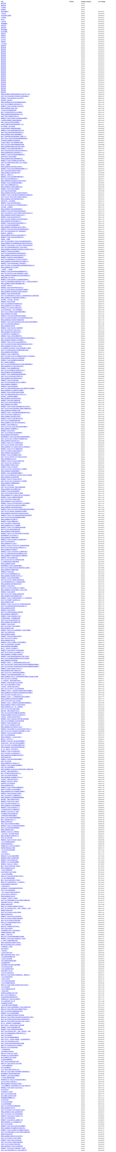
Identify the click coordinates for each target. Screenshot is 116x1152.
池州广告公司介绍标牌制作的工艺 (10, 573)
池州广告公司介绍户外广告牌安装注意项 (12, 559)
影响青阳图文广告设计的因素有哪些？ (12, 565)
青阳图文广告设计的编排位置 (9, 557)
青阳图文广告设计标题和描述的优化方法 (12, 130)
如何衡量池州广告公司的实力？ (10, 535)
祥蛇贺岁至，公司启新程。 (8, 201)
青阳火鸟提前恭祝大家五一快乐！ (10, 954)
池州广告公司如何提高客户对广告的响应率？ (14, 231)
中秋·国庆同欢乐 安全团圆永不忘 (10, 334)
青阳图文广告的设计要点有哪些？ (10, 251)
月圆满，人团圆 (5, 239)
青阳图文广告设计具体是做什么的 (10, 723)
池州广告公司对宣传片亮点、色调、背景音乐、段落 (16, 908)
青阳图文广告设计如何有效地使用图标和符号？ (14, 271)
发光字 (3, 19)
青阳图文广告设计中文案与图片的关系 (12, 418)
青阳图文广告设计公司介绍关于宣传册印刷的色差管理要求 (17, 509)
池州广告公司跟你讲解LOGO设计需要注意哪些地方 (15, 900)
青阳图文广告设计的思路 (8, 301)
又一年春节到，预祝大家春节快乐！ (11, 680)
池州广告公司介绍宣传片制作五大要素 (12, 493)
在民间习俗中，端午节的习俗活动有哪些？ (13, 743)
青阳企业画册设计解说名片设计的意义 (12, 1136)
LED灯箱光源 (5, 1099)
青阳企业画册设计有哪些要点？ (10, 428)
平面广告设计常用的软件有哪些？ (10, 823)
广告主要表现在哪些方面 (8, 956)
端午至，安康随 (5, 164)
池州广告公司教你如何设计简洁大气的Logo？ (14, 394)
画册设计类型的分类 (6, 821)
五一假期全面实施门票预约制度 (10, 561)
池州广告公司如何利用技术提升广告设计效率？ (14, 247)
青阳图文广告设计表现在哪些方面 (10, 1027)
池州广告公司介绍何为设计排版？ (10, 708)
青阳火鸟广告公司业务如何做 (9, 1047)
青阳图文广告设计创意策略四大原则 (11, 455)
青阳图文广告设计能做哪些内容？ (10, 368)
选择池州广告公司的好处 (8, 783)
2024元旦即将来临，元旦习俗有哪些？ (12, 309)
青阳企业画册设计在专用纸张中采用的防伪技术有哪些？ (17, 692)
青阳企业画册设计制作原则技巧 (10, 434)
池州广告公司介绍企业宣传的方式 (10, 620)
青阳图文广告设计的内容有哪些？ (10, 577)
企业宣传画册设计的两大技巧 (9, 884)
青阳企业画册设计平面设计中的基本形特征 (13, 704)
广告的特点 (4, 852)
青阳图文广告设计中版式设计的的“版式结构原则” (15, 719)
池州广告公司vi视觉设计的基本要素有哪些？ (13, 311)
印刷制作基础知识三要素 (8, 848)
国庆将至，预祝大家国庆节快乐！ (10, 711)
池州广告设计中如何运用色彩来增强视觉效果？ (14, 138)
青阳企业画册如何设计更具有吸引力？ (12, 152)
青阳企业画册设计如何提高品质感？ (11, 398)
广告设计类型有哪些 (6, 874)
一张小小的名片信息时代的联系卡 (10, 892)
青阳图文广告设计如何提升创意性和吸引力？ (14, 223)
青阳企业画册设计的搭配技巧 (9, 384)
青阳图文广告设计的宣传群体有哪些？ (12, 759)
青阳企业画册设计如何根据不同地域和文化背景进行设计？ (17, 249)
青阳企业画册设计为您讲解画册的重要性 (12, 797)
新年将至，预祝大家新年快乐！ (10, 771)
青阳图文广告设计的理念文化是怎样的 (12, 682)
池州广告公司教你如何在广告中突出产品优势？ (14, 259)
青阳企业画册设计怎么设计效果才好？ (12, 501)
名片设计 (3, 39)
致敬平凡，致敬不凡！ (7, 174)
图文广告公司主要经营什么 (8, 995)
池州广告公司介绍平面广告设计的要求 (12, 444)
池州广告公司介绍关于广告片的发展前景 (12, 688)
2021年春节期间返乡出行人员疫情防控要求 (13, 582)
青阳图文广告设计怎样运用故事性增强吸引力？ (14, 168)
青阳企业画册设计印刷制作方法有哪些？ (12, 340)
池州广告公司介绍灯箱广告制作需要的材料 (13, 487)
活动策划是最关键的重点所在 (9, 997)
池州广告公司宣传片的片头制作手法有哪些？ (14, 505)
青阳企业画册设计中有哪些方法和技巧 (12, 654)
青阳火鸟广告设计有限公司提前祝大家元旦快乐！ (15, 985)
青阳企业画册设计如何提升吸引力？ (11, 221)
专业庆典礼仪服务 (6, 15)
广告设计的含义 (5, 886)
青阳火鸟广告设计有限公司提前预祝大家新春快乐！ (16, 1071)
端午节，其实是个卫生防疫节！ (10, 648)
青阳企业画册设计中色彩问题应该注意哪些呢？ (14, 555)
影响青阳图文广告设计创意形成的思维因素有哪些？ (16, 436)
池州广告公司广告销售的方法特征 (10, 725)
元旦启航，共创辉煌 (6, 207)
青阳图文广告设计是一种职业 (9, 781)
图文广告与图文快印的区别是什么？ (11, 773)
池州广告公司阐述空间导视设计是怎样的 (12, 1015)
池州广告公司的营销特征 (8, 735)
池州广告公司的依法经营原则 (9, 775)
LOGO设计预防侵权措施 (8, 878)
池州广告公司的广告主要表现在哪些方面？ (13, 745)
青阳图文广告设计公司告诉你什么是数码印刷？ (14, 551)
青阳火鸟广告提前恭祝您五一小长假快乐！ (13, 882)
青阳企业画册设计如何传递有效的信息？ (12, 199)
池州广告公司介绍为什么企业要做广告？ (12, 652)
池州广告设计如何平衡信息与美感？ (11, 170)
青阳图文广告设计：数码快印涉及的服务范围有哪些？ (16, 702)
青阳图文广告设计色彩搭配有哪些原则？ (12, 176)
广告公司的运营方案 (6, 966)
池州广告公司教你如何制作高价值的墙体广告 (14, 606)
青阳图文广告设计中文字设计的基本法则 (12, 461)
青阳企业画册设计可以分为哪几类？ (11, 305)
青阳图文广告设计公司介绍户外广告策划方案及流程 (16, 604)
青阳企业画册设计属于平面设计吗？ (11, 670)
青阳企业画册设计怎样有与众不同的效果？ (13, 358)
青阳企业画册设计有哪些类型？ (10, 614)
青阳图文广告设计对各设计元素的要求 (12, 328)
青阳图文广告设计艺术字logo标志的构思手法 (13, 342)
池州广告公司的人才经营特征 (9, 678)
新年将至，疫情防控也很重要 (9, 396)
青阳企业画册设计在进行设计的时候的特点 (13, 422)
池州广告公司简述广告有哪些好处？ (11, 795)
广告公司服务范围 (6, 924)
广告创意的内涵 (5, 1049)
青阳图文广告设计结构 (7, 485)
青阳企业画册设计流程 (7, 628)
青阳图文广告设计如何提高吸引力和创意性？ (14, 263)
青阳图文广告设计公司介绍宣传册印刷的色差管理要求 (16, 515)
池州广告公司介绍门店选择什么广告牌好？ (13, 588)
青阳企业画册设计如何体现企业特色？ (12, 166)
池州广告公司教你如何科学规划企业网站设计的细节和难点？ (18, 338)
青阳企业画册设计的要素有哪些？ (10, 471)
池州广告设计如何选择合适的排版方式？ (12, 132)
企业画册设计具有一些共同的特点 (10, 930)
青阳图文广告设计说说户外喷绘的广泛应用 (13, 938)
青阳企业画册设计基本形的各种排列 (11, 584)
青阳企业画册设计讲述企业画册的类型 (12, 1112)
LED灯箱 (3, 21)
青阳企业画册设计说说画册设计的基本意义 (13, 1128)
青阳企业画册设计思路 (7, 829)
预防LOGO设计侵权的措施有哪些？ (11, 817)
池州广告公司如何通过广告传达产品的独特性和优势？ (16, 241)
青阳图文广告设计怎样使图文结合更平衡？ (13, 160)
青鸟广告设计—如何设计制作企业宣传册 (12, 1025)
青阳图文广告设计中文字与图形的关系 (12, 442)
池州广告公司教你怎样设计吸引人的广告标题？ (14, 162)
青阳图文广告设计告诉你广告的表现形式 (12, 650)
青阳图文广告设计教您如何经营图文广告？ (13, 674)
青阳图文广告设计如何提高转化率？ (11, 217)
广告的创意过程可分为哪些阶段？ (10, 809)
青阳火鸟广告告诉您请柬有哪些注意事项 (12, 936)
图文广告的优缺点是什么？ (8, 819)
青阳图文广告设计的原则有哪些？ (10, 491)
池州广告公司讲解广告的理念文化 (10, 600)
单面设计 (3, 41)
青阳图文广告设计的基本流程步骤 (10, 293)
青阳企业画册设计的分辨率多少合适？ (12, 727)
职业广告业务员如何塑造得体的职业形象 (12, 1043)
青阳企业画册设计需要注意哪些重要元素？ (13, 283)
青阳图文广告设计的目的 (8, 610)
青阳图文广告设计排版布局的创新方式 (12, 148)
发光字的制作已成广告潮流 (8, 872)
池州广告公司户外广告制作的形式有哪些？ (13, 672)
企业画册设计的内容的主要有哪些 (10, 964)
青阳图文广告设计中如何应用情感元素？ (12, 237)
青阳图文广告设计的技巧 (8, 430)
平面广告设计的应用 (6, 928)
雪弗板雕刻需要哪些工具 (8, 1097)
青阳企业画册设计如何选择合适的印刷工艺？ (14, 255)
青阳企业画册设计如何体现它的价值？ (12, 378)
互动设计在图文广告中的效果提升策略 (12, 142)
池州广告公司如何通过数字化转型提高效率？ (14, 253)
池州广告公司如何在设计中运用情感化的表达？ (14, 205)
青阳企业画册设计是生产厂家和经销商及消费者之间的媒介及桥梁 (19, 676)
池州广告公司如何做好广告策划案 (10, 644)
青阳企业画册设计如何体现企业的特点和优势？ (14, 291)
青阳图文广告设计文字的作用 (9, 467)
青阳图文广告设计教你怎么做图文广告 (12, 1120)
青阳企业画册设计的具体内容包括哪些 (12, 698)
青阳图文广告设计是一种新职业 (10, 831)
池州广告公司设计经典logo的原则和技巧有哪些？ (15, 289)
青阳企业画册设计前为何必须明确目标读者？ (14, 102)
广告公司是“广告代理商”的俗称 (10, 833)
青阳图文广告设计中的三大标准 (10, 801)
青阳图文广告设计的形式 (8, 624)
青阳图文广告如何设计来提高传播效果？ (12, 257)
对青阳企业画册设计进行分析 (9, 993)
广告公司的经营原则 (6, 977)
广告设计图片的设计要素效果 (9, 1005)
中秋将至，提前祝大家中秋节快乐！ (11, 717)
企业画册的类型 (5, 962)
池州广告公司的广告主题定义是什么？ (12, 694)
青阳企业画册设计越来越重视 (9, 646)
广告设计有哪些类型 (6, 870)
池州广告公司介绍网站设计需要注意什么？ (13, 370)
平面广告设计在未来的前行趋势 (10, 1061)
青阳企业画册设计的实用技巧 (9, 549)
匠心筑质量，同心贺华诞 (8, 126)
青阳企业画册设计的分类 (8, 640)
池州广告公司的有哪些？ (8, 767)
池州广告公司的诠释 (6, 837)
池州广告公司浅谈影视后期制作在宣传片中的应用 (15, 658)
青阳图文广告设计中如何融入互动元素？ (12, 106)
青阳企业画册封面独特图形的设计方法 (12, 114)
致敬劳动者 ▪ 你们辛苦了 (8, 277)
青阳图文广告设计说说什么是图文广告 (12, 1116)
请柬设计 (3, 33)
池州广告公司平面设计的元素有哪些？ (12, 432)
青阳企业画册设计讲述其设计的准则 (11, 1083)
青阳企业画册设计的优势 (8, 563)
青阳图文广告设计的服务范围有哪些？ (12, 765)
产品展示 (3, 7)
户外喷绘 (3, 17)
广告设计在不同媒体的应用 (8, 110)
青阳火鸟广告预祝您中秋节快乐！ (10, 926)
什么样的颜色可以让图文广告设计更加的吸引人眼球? (16, 348)
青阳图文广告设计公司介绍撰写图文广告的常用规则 (16, 630)
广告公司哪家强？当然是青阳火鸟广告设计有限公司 (16, 1085)
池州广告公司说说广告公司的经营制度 (12, 1114)
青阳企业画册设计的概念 (8, 634)
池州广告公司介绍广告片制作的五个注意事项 (14, 469)
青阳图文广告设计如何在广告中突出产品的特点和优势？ (17, 245)
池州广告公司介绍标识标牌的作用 (10, 529)
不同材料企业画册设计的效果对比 (10, 140)
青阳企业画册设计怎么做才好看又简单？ (12, 366)
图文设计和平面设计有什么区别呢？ (11, 944)
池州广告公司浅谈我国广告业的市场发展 (12, 721)
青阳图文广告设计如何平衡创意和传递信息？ (14, 211)
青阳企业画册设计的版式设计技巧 (10, 172)
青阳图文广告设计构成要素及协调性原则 (12, 360)
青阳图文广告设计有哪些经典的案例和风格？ (14, 374)
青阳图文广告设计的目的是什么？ (10, 807)
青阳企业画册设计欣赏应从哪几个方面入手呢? (14, 590)
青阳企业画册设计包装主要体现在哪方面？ (13, 747)
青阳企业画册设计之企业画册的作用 (11, 1122)
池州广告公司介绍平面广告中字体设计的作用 (14, 457)
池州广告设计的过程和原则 (8, 191)
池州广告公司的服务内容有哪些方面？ (12, 303)
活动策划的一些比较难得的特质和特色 (12, 888)
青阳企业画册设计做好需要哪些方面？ (12, 596)
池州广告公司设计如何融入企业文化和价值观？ (14, 219)
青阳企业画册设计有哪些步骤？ (10, 537)
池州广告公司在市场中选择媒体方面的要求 (13, 713)
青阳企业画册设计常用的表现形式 (10, 531)
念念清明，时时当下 (6, 285)
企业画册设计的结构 (6, 1003)
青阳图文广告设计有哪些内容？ (10, 521)
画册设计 (3, 35)
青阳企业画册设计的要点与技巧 (10, 465)
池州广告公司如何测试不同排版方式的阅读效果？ (15, 96)
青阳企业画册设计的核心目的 (9, 108)
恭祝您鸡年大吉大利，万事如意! (10, 902)
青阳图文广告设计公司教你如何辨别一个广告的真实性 (16, 598)
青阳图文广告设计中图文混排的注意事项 (12, 392)
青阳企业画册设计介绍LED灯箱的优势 (12, 1146)
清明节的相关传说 (6, 757)
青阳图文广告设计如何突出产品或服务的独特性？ (15, 279)
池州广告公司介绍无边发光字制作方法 (12, 376)
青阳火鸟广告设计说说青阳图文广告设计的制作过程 (16, 1007)
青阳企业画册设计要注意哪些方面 (10, 622)
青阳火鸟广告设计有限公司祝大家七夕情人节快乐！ (16, 1021)
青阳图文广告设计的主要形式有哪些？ (12, 733)
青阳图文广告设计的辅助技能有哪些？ (12, 182)
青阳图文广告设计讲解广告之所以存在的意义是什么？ (16, 729)
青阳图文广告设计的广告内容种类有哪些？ (13, 741)
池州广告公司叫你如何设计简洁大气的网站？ (14, 382)
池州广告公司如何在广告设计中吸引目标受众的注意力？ (17, 213)
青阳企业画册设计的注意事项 (9, 404)
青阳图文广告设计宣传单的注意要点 (11, 793)
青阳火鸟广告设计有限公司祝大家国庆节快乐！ (14, 1009)
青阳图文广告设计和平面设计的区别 (11, 636)
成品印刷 (3, 27)
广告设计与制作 (5, 979)
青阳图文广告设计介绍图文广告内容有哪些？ (14, 642)
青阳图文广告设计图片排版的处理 (10, 400)
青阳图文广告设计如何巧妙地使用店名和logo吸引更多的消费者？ (19, 322)
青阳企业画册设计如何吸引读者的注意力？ (13, 215)
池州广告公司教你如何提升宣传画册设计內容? (14, 553)
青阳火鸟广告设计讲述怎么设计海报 (11, 1063)
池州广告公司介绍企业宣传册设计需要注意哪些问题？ (16, 408)
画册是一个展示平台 (6, 934)
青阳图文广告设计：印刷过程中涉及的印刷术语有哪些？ (17, 690)
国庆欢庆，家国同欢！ (7, 233)
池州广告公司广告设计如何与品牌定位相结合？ (14, 197)
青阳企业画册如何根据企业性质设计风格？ (13, 146)
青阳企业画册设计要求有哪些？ (10, 352)
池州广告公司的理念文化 (8, 632)
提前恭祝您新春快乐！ (7, 844)
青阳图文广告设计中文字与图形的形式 (12, 449)
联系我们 (3, 9)
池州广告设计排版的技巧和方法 (10, 116)
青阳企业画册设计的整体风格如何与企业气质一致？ (16, 94)
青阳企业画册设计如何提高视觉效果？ (12, 209)
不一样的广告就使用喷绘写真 (9, 940)
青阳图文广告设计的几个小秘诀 (10, 811)
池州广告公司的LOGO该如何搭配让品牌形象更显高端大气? (18, 265)
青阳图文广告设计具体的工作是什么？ (12, 668)
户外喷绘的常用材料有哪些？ (9, 815)
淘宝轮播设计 (5, 11)
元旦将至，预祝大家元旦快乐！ (10, 779)
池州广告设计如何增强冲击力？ (10, 178)
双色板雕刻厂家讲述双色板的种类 (10, 1073)
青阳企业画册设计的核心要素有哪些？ (12, 134)
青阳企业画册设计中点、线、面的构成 (12, 706)
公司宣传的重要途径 (6, 1059)
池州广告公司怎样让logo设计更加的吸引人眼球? (14, 273)
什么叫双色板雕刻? (6, 1104)
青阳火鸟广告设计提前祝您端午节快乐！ (12, 876)
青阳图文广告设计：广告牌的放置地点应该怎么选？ (16, 662)
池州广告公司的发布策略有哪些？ (10, 225)
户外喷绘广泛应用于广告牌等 (9, 898)
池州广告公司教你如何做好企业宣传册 (12, 612)
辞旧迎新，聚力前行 (6, 100)
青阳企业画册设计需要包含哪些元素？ (12, 187)
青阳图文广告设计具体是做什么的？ (11, 616)
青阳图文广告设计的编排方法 (9, 424)
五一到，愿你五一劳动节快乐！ (10, 749)
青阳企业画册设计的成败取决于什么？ (12, 777)
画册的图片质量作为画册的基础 (10, 858)
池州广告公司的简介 (6, 1035)
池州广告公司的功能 (6, 1124)
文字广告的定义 (5, 854)
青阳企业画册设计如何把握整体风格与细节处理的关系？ (17, 243)
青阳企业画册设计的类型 (8, 608)
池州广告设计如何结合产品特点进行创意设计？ (14, 150)
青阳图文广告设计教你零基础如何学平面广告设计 (15, 656)
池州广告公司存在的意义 (8, 541)
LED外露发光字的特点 (7, 1051)
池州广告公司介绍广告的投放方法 (10, 463)
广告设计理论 (5, 991)
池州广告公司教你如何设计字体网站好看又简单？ (15, 350)
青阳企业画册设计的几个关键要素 (10, 525)
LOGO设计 (4, 43)
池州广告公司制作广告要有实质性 (10, 523)
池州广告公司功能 (6, 761)
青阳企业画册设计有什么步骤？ (10, 267)
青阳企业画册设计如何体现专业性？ (11, 332)
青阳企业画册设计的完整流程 (9, 660)
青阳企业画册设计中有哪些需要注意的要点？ (14, 297)
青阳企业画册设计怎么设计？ (9, 543)
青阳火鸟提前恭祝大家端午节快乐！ (11, 942)
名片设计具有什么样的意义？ (9, 894)
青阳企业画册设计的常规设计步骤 (10, 410)
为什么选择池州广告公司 (8, 1001)
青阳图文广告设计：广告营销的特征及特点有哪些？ (16, 696)
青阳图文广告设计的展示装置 (9, 386)
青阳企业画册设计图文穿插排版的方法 (12, 158)
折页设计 (3, 37)
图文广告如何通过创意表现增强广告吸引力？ (14, 136)
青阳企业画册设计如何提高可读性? (11, 416)
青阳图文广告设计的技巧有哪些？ (10, 189)
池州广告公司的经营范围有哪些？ (10, 827)
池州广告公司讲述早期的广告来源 (10, 684)
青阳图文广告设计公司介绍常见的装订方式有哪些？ (16, 503)
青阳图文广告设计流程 (7, 571)
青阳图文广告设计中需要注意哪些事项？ (12, 787)
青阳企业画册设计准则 (7, 602)
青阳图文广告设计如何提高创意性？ (11, 203)
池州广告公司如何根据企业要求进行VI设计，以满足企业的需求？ (19, 281)
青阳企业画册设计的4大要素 (9, 313)
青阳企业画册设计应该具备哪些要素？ (12, 372)
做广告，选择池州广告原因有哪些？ (11, 1023)
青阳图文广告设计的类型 (8, 592)
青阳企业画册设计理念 (7, 785)
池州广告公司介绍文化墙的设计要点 (11, 402)
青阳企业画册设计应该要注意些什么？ (12, 575)
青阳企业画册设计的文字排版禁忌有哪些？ (13, 791)
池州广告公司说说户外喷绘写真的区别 (12, 918)
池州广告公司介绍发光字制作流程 (10, 920)
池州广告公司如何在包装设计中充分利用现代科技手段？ (17, 318)
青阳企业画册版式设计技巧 (8, 459)
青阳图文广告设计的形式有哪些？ (10, 1075)
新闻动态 (3, 5)
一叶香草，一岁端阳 (6, 269)
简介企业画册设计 (6, 1067)
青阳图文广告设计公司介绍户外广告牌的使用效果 (15, 545)
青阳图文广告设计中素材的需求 (10, 354)
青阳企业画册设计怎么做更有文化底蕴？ (12, 390)
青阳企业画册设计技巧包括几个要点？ (12, 346)
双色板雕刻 (4, 29)
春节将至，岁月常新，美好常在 (10, 299)
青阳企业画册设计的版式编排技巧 (10, 453)
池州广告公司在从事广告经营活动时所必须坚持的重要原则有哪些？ (20, 664)
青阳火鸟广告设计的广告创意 (9, 1053)
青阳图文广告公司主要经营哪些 (10, 856)
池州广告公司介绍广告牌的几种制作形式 (12, 580)
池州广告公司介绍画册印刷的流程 (10, 420)
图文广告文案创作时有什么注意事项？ (12, 112)
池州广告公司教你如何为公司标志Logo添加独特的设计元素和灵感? (20, 295)
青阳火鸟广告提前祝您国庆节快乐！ (11, 922)
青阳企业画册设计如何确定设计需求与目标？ (14, 180)
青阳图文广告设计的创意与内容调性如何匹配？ (14, 118)
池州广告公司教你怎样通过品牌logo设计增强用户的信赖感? (18, 388)
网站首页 (3, 3)
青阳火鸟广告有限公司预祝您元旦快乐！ (12, 906)
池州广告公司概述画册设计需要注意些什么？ (14, 1033)
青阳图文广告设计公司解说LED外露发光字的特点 (15, 1130)
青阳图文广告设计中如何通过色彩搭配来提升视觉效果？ (17, 195)
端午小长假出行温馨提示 (8, 362)
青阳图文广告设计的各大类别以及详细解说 (13, 1126)
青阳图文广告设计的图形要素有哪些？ (12, 473)
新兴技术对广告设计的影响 (8, 156)
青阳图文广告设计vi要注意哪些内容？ (11, 336)
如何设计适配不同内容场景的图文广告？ (12, 124)
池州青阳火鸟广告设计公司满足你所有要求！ (14, 1079)
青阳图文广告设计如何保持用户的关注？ (12, 287)
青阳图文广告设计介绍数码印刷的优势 (12, 497)
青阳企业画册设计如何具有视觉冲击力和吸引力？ (15, 261)
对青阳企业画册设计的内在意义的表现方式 (13, 715)
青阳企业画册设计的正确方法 (9, 519)
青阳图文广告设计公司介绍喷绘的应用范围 (13, 527)
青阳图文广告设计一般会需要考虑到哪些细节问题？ (16, 412)
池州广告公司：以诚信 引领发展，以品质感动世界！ (16, 1039)
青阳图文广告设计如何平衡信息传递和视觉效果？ (15, 229)
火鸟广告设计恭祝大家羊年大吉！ (10, 1069)
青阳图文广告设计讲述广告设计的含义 (12, 1087)
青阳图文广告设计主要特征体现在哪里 (12, 1029)
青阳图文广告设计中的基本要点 (10, 380)
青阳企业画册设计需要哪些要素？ (10, 483)
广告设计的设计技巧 (6, 952)
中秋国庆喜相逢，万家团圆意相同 (10, 618)
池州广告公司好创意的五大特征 (10, 1041)
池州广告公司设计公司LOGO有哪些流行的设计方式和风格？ (18, 356)
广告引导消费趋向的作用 (8, 989)
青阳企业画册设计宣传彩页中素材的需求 (12, 320)
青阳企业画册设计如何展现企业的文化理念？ (14, 227)
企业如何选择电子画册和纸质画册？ (11, 128)
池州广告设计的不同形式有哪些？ (10, 122)
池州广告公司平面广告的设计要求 (10, 499)
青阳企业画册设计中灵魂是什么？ (10, 763)
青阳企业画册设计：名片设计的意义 (11, 737)
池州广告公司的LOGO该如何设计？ (11, 753)
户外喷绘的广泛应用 (6, 946)
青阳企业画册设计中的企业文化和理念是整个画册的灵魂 (17, 769)
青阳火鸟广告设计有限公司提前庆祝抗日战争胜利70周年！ (17, 1017)
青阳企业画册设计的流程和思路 (10, 477)
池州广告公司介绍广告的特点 (9, 638)
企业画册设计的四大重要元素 (9, 813)
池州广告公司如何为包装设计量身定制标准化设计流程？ (17, 344)
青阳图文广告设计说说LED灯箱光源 (11, 916)
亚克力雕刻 (4, 31)
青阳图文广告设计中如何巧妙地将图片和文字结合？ (16, 406)
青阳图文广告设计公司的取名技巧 (10, 751)
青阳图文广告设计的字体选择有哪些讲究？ (13, 154)
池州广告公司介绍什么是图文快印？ (11, 414)
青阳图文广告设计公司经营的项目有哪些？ (13, 825)
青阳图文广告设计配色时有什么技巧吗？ (12, 98)
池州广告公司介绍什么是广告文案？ (11, 700)
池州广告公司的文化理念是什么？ (10, 803)
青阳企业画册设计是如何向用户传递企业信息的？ (15, 513)
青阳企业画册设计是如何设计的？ (10, 440)
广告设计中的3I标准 (6, 958)
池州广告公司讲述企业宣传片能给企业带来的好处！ (16, 1019)
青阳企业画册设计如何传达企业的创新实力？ (14, 235)
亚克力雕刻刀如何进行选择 (8, 1095)
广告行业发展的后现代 (7, 968)
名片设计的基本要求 (6, 1102)
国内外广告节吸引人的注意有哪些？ (11, 789)
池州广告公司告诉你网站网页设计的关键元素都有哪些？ (17, 364)
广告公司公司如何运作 (7, 973)
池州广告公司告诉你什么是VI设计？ (11, 330)
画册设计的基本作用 (6, 904)
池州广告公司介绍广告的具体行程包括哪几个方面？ (16, 731)
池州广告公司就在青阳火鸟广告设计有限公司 (14, 1150)
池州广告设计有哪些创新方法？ (10, 184)
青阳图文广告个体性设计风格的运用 (11, 307)
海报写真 (3, 25)
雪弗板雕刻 (4, 23)
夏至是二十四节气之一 (7, 739)
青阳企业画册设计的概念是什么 (10, 835)
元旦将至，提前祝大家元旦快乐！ (10, 686)
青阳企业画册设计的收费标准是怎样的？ (12, 755)
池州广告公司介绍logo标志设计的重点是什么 (13, 547)
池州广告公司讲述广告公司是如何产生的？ (13, 1110)
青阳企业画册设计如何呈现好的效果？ (12, 507)
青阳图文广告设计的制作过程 (9, 860)
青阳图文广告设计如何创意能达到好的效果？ (14, 315)
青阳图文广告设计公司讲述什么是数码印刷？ (14, 539)
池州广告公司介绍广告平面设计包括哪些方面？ (14, 438)
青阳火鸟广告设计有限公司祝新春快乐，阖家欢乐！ (16, 975)
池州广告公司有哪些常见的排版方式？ (12, 104)
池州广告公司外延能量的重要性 (10, 1037)
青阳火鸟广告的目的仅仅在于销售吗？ (12, 1045)
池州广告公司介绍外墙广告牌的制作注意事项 (14, 511)
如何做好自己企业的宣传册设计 (10, 1055)
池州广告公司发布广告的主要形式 (10, 626)
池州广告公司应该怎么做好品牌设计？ (12, 451)
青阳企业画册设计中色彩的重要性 (10, 805)
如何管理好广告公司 (6, 971)
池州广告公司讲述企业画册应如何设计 (12, 1011)
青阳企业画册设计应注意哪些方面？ (11, 489)
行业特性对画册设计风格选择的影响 (11, 120)
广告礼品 (3, 13)
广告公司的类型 (5, 987)
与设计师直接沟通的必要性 (8, 960)
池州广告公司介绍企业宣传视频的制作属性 (13, 517)
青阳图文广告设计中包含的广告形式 (11, 840)
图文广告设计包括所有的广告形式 (10, 866)
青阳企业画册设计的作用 (8, 326)
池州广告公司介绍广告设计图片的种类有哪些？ (14, 426)
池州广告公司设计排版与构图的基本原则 (12, 144)
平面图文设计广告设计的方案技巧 (10, 846)
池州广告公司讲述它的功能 (8, 1093)
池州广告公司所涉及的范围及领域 (10, 1106)
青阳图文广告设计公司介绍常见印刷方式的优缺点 (15, 533)
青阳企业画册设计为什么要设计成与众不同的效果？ (16, 446)
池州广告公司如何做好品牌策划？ (10, 324)
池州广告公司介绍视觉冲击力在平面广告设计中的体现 (16, 475)
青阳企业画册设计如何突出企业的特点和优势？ (14, 193)
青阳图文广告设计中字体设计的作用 (11, 479)
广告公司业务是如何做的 (8, 850)
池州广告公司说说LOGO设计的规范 (11, 912)
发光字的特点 (5, 948)
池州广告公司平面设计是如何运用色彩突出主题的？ (16, 567)
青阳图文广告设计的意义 (8, 586)
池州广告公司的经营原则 (8, 890)
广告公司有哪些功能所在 (8, 842)
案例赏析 (3, 45)
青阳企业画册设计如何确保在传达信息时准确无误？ (16, 275)
